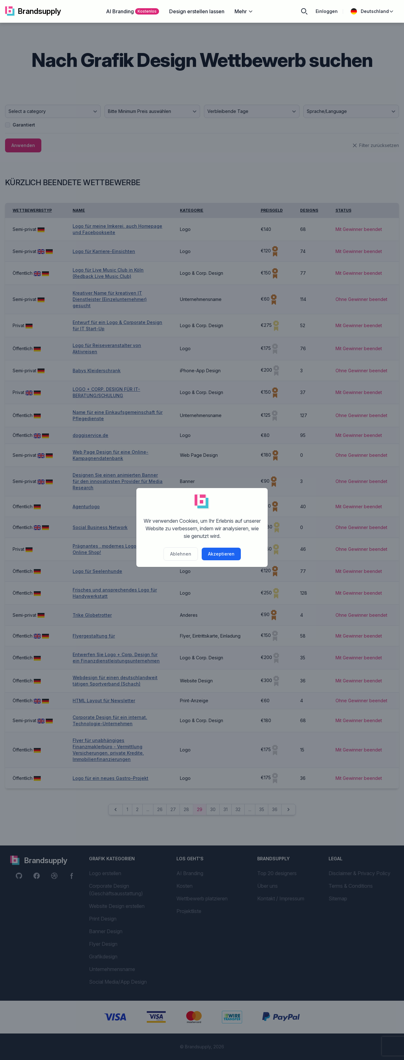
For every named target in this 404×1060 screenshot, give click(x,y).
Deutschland (372, 11)
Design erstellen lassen (196, 11)
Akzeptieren (221, 553)
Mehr (244, 11)
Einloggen (327, 11)
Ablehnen (180, 553)
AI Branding (132, 11)
